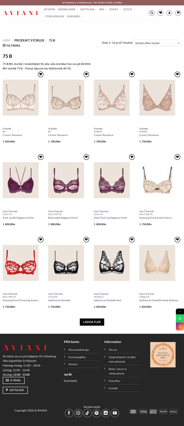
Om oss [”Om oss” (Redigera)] (113, 349)
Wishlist (73, 364)
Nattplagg (88, 9)
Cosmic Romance (12, 134)
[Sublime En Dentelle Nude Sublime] (160, 263)
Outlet (129, 9)
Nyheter (49, 9)
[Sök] (152, 13)
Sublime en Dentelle (59, 300)
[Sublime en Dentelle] (69, 263)
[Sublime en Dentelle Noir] (115, 263)
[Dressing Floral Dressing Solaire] (24, 263)
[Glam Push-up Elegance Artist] (115, 180)
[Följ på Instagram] (78, 413)
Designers (74, 16)
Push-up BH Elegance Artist (18, 217)
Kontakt (113, 388)
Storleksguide (54, 16)
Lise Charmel (10, 211)
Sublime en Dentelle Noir (108, 300)
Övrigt (115, 9)
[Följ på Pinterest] (96, 413)
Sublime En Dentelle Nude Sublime (158, 300)
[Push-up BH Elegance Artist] (24, 180)
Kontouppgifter (77, 357)
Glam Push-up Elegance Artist (110, 217)
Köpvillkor (115, 380)
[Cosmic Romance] (24, 98)
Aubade (7, 128)
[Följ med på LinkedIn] (106, 413)
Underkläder (68, 9)
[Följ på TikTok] (87, 413)
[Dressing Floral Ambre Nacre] (160, 180)
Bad (103, 9)
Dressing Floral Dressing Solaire (20, 300)
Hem (6, 40)
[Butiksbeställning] (157, 43)
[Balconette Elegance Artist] (69, 180)
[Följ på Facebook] (69, 413)
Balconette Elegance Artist (63, 217)
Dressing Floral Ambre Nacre (155, 217)
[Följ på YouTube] (115, 413)
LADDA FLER (92, 322)
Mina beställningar (79, 349)
